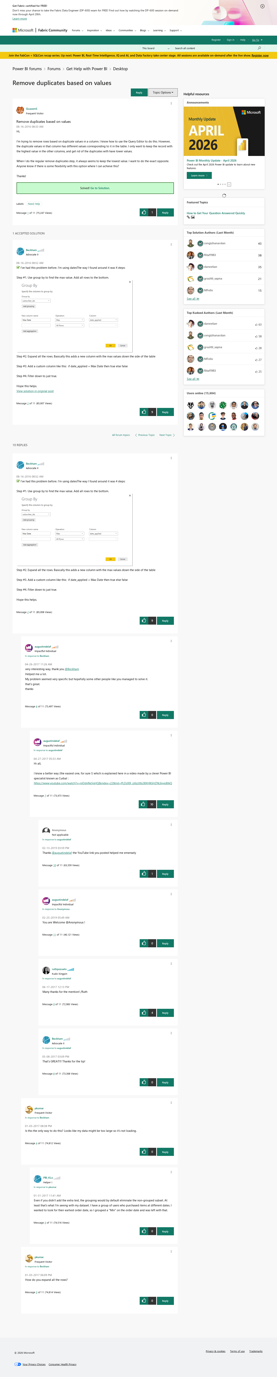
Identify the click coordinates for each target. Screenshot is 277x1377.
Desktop (119, 68)
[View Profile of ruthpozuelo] (59, 969)
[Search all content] (218, 48)
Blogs (143, 30)
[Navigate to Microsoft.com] (23, 30)
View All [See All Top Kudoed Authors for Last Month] (193, 379)
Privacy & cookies (215, 1351)
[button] (139, 92)
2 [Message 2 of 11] (28, 403)
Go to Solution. (100, 188)
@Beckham (72, 669)
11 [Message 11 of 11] (54, 934)
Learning (158, 30)
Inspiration (93, 30)
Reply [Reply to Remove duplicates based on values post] (165, 212)
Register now (260, 55)
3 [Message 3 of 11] (36, 1292)
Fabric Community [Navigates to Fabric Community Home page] (52, 30)
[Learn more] (199, 175)
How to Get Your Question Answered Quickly (216, 213)
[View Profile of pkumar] (39, 1108)
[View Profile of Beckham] (31, 250)
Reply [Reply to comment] (165, 412)
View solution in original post (35, 391)
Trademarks (256, 1351)
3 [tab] (223, 184)
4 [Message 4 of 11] (36, 1143)
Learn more (20, 18)
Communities (126, 30)
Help (242, 39)
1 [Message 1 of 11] (28, 212)
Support (174, 30)
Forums (76, 30)
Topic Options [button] (162, 92)
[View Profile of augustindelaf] (43, 646)
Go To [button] (255, 39)
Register (216, 39)
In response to (37, 655)
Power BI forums (27, 68)
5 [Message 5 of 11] (45, 1222)
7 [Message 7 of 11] (45, 795)
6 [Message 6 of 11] (36, 706)
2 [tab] (220, 184)
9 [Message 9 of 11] (54, 1004)
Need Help (34, 203)
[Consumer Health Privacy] (62, 1364)
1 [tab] (218, 184)
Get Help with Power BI (86, 68)
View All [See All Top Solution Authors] (193, 298)
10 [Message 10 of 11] (54, 865)
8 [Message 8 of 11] (54, 1073)
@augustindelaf (62, 853)
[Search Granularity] (156, 48)
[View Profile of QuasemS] (31, 108)
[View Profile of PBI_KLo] (48, 1177)
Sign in (230, 39)
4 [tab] (225, 184)
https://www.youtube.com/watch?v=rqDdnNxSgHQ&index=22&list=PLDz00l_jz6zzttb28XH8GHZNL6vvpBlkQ (103, 783)
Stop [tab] (229, 184)
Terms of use (237, 1351)
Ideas (109, 30)
